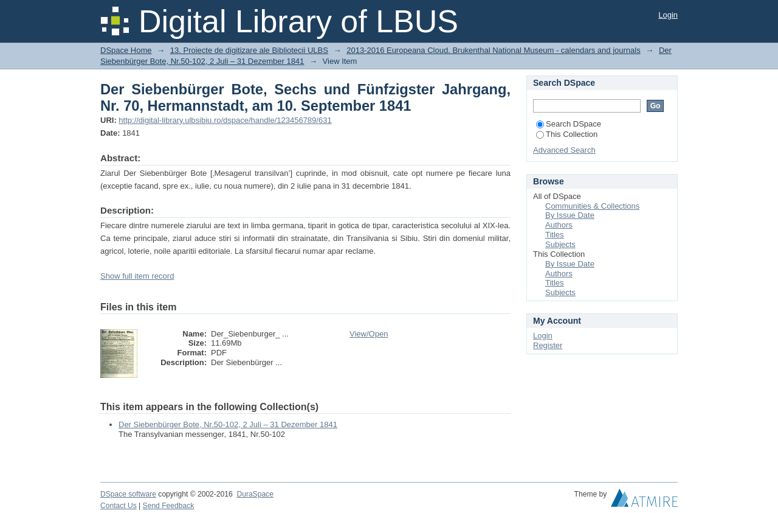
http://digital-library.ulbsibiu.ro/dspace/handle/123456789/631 (225, 120)
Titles (554, 234)
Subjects (560, 244)
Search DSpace (568, 123)
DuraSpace (254, 494)
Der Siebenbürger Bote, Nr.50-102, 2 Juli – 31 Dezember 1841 (228, 424)
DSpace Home (126, 50)
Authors (559, 224)
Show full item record (137, 276)
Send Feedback (168, 505)
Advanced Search (564, 150)
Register (547, 345)
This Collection (566, 134)
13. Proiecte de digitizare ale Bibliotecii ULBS (249, 50)
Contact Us (118, 505)
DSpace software (128, 494)
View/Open (368, 333)
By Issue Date (569, 215)
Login (668, 14)
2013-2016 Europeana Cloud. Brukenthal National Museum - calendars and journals (493, 50)
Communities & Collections (592, 206)
